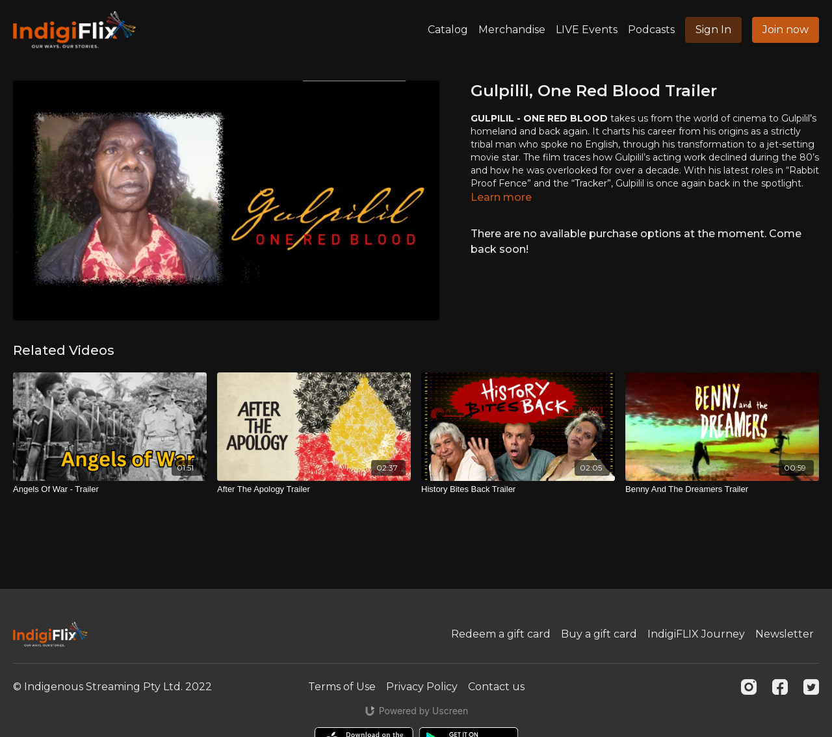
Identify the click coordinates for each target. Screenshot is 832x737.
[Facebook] (780, 687)
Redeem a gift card (501, 634)
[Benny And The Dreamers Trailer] (722, 489)
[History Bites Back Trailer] (518, 489)
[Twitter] (811, 687)
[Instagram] (749, 687)
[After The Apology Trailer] (314, 489)
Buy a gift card (599, 634)
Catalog (448, 29)
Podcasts (651, 29)
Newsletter (784, 634)
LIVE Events (587, 29)
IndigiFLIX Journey (696, 634)
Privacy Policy (422, 686)
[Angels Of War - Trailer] (110, 489)
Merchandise (511, 29)
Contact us (496, 686)
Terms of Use (342, 686)
